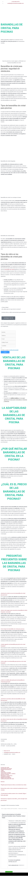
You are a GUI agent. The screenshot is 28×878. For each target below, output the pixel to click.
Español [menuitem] (15, 874)
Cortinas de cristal (5, 767)
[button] (14, 19)
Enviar (5, 352)
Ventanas (3, 771)
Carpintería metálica (5, 776)
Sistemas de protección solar (7, 778)
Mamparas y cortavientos (6, 775)
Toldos (2, 770)
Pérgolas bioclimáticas (6, 769)
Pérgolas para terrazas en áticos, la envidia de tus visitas (13, 784)
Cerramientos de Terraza (6, 768)
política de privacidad (14, 350)
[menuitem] (2, 7)
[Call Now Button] (9, 871)
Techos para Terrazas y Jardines (8, 773)
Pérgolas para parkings (6, 777)
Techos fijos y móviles (6, 772)
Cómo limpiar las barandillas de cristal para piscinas (12, 629)
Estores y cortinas (5, 774)
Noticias (2, 781)
